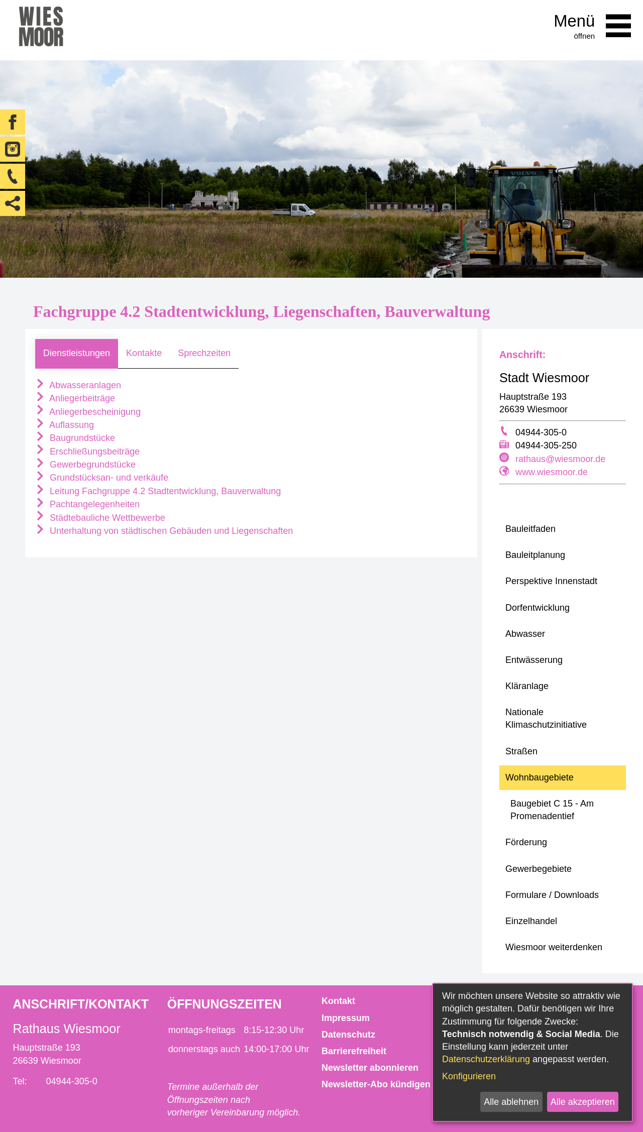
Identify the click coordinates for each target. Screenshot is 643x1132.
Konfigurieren (469, 1076)
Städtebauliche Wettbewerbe (100, 518)
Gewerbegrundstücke (85, 465)
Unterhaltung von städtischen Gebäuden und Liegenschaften (164, 531)
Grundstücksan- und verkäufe (101, 478)
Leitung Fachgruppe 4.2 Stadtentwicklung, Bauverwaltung (158, 491)
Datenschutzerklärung (486, 1059)
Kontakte (144, 353)
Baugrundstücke (75, 438)
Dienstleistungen (76, 353)
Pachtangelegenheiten (87, 504)
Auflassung (64, 425)
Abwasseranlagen (78, 385)
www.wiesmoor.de (551, 472)
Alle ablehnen (511, 1102)
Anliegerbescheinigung (88, 412)
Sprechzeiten (204, 353)
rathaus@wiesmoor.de (560, 459)
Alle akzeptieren (583, 1102)
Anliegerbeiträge (75, 398)
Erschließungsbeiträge (87, 451)
